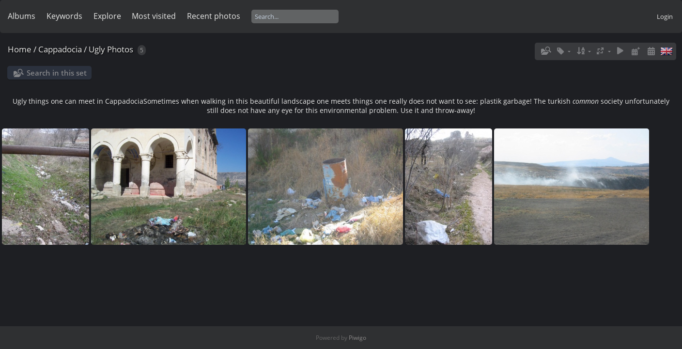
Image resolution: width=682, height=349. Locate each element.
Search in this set (57, 73)
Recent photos (213, 16)
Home (19, 49)
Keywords (64, 16)
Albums (21, 16)
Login (665, 16)
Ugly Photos (111, 49)
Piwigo (357, 337)
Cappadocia (60, 49)
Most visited (154, 16)
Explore (107, 16)
